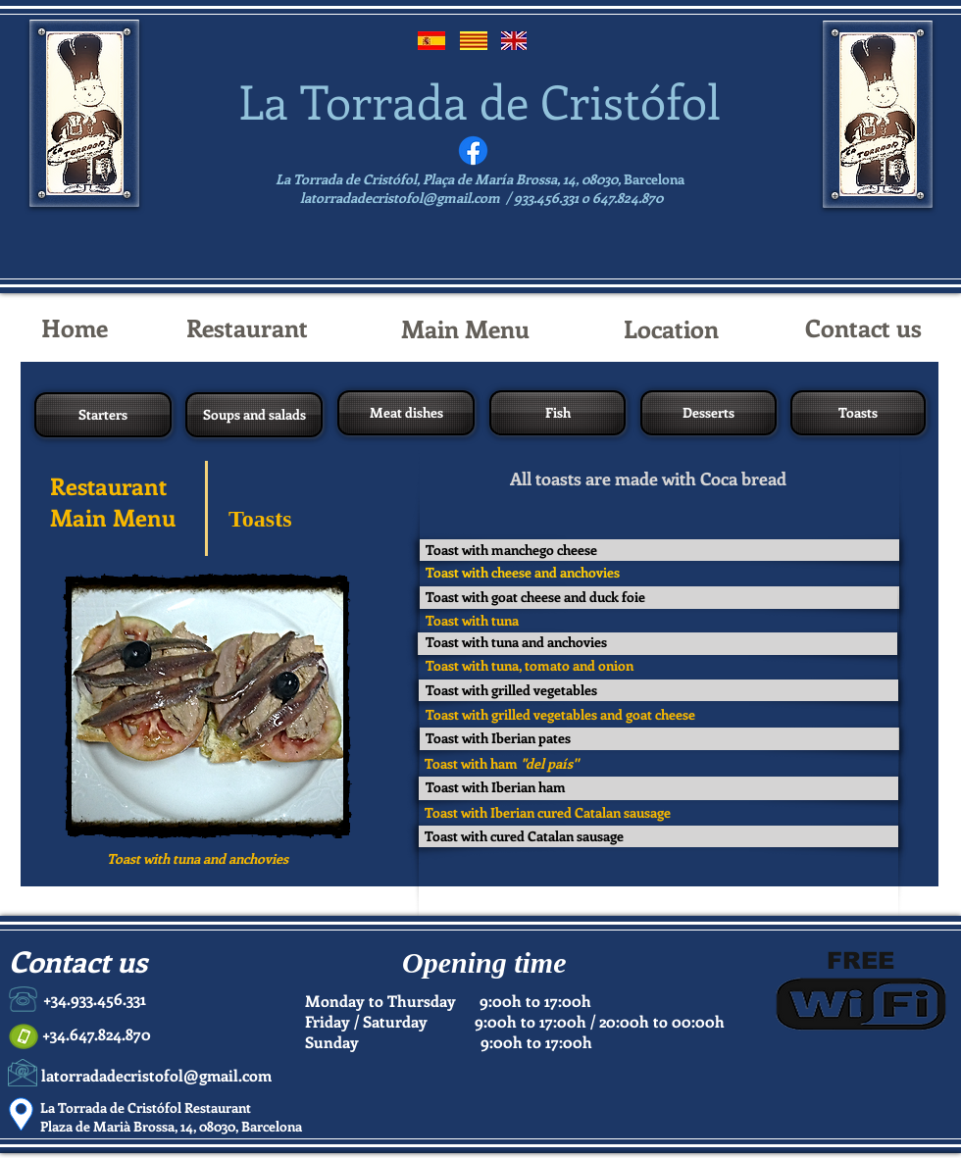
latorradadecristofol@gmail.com (400, 197)
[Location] (671, 328)
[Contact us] (863, 328)
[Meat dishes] (406, 412)
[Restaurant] (247, 327)
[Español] (431, 41)
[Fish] (557, 412)
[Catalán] (473, 41)
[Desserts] (708, 412)
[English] (513, 40)
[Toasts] (858, 412)
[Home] (74, 327)
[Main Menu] (465, 328)
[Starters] (103, 414)
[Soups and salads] (254, 414)
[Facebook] (473, 150)
